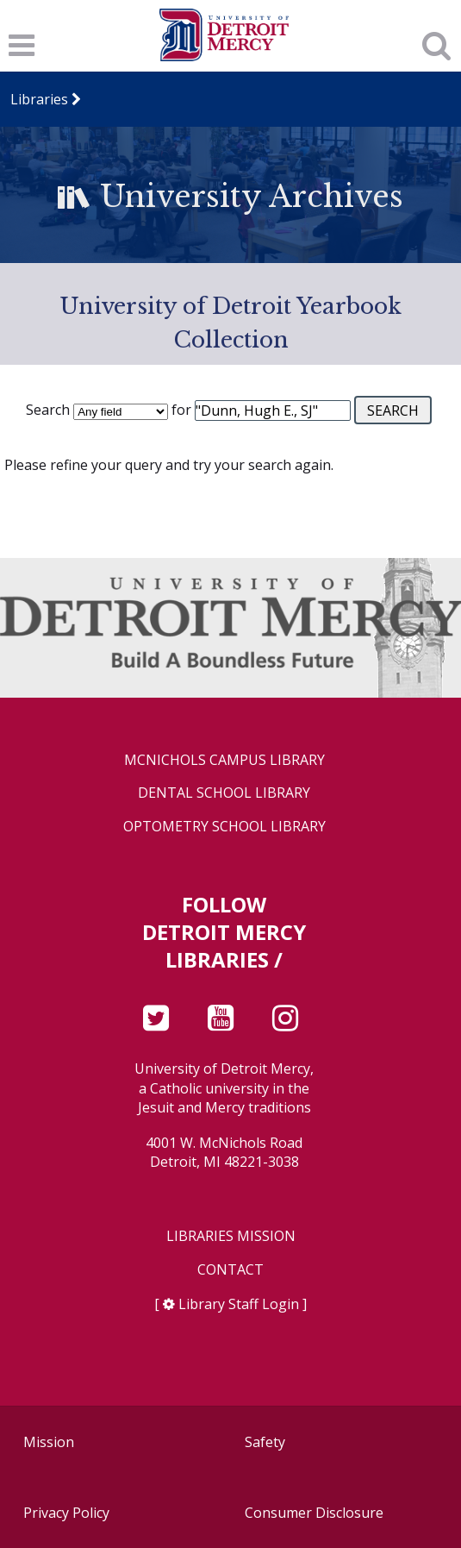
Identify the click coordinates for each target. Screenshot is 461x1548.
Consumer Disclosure (314, 1512)
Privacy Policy (66, 1512)
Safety (265, 1441)
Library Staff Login (238, 1303)
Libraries (39, 99)
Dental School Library (224, 793)
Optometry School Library (224, 826)
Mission (48, 1441)
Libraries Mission (231, 1236)
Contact (230, 1270)
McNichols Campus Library (224, 760)
